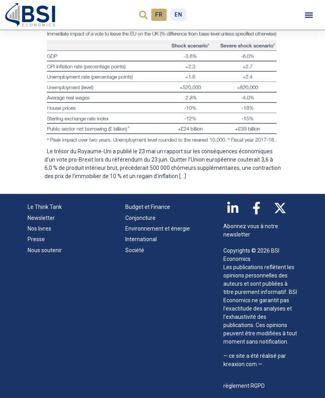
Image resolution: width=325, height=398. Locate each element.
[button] (143, 15)
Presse (36, 239)
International (141, 239)
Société (134, 250)
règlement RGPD (244, 386)
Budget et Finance (147, 207)
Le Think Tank (47, 207)
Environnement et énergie (157, 228)
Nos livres (39, 228)
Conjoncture (140, 218)
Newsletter (41, 218)
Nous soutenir (45, 250)
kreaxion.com (240, 364)
